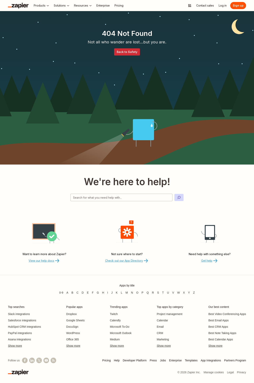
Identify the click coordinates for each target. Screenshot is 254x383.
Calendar (162, 320)
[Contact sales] (205, 5)
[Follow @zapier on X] (39, 360)
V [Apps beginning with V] (173, 292)
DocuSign (72, 326)
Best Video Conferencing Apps (227, 314)
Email (160, 326)
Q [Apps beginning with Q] (148, 292)
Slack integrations (19, 314)
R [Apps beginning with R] (153, 292)
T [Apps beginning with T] (163, 292)
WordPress (73, 333)
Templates (191, 360)
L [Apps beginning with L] (121, 292)
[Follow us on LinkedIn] (32, 360)
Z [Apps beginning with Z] (194, 292)
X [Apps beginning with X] (184, 292)
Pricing (106, 360)
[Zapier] (18, 5)
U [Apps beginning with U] (168, 292)
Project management (169, 314)
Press (153, 360)
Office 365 (72, 339)
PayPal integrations (20, 333)
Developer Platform (135, 360)
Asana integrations (19, 339)
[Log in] (223, 5)
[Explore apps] (189, 5)
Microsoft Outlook (121, 333)
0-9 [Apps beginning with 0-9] (61, 292)
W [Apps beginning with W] (178, 292)
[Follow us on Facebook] (25, 360)
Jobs (163, 360)
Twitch (114, 314)
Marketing (163, 339)
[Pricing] (119, 5)
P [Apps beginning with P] (142, 292)
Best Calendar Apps (220, 339)
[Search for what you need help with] (121, 197)
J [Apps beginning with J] (112, 292)
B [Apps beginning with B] (72, 292)
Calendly (115, 320)
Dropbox (71, 314)
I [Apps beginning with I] (107, 292)
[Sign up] (238, 5)
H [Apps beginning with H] (103, 292)
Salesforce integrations (22, 320)
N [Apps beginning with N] (132, 292)
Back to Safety (127, 52)
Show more (15, 345)
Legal (230, 372)
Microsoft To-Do (119, 326)
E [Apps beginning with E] (88, 292)
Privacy (241, 372)
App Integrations (211, 360)
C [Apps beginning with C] (77, 292)
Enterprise (175, 360)
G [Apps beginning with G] (98, 292)
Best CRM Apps (218, 326)
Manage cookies (214, 372)
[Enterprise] (103, 5)
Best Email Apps (218, 320)
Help (117, 360)
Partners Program (235, 360)
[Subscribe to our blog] (53, 360)
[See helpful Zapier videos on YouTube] (46, 360)
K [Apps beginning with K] (116, 292)
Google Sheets (75, 320)
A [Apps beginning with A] (67, 292)
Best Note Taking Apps (222, 333)
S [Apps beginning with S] (158, 292)
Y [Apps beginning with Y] (189, 292)
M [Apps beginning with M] (127, 292)
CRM (160, 333)
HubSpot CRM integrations (24, 326)
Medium (115, 339)
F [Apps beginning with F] (93, 292)
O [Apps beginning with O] (137, 292)
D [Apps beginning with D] (83, 292)
